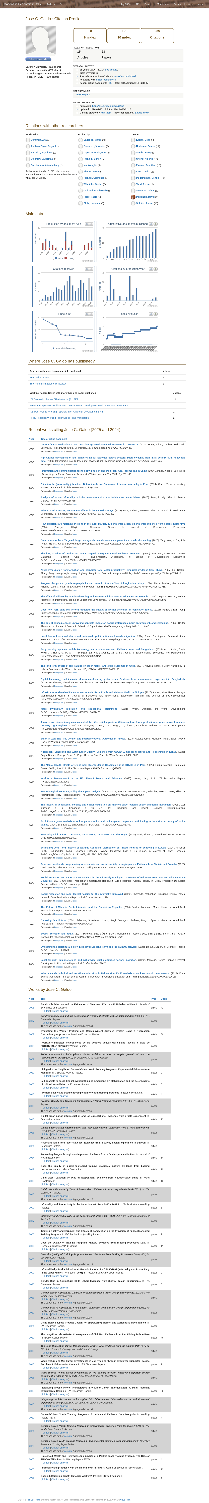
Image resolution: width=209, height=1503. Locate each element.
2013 (31, 1094)
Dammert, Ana (39, 139)
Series (63, 4)
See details (111, 69)
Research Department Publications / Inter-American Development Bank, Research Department (79, 405)
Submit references (183, 4)
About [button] (202, 4)
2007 (31, 1021)
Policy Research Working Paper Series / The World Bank (59, 417)
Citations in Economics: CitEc (22, 4)
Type (155, 999)
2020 (31, 1284)
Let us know (142, 112)
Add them (106, 112)
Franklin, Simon (92, 159)
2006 (31, 1234)
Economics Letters (39, 377)
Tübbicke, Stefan (93, 184)
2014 (31, 1157)
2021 (31, 1146)
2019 (31, 1072)
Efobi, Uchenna (92, 203)
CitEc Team (125, 1500)
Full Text (45, 1011)
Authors (51, 4)
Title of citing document (55, 439)
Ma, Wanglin (90, 165)
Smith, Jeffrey (144, 152)
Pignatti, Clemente (94, 177)
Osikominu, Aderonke (96, 190)
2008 (31, 1007)
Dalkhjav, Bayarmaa (42, 159)
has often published (125, 76)
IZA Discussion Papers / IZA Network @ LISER (54, 399)
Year (33, 439)
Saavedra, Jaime (145, 190)
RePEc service (33, 1500)
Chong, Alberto (144, 159)
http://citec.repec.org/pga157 (108, 106)
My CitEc (126, 4)
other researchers (106, 79)
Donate (148, 4)
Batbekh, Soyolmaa (41, 152)
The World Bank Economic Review (48, 383)
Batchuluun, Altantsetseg (45, 165)
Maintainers (163, 4)
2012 (31, 1169)
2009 (31, 1046)
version (68, 1026)
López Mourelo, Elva (95, 152)
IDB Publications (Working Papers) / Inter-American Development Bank (66, 411)
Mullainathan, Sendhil (148, 177)
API (138, 4)
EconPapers (83, 94)
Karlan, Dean (143, 139)
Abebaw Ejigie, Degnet (43, 146)
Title (44, 999)
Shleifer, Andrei (144, 203)
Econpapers (58, 451)
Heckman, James (145, 146)
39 (110, 83)
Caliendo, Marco (93, 139)
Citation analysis (59, 1011)
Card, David (142, 171)
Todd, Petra (142, 184)
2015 (31, 1364)
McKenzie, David (145, 197)
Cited (165, 999)
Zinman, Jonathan (146, 165)
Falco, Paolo (90, 197)
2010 (31, 1337)
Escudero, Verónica (94, 146)
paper (75, 451)
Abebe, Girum (91, 171)
